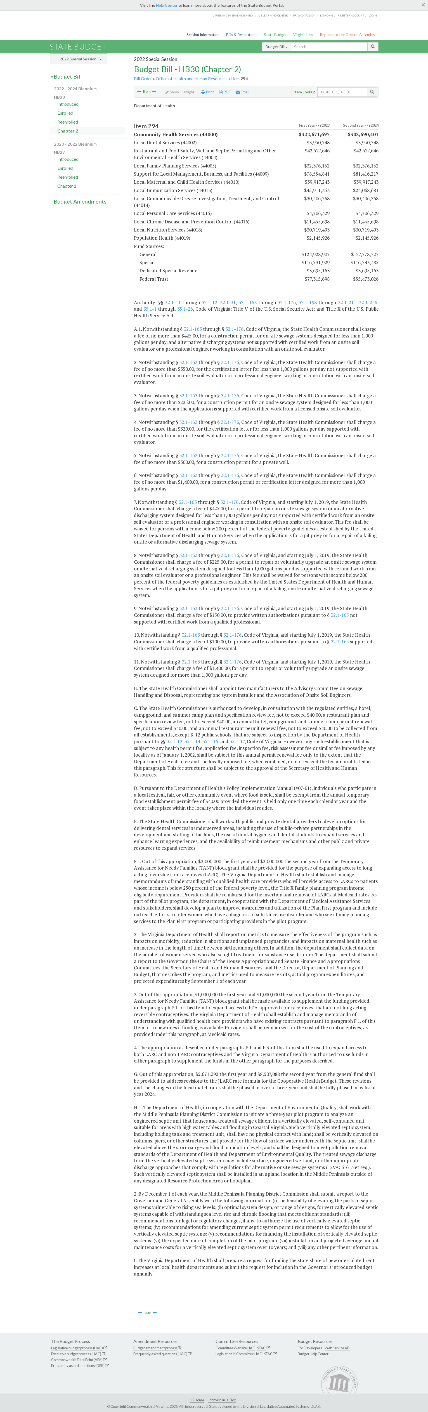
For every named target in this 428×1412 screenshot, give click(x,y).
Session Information (202, 34)
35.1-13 (174, 741)
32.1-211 (347, 302)
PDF (225, 92)
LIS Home (197, 1400)
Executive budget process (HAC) (76, 1354)
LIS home (326, 15)
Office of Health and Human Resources (192, 78)
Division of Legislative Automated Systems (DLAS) (281, 1406)
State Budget (275, 34)
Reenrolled (67, 121)
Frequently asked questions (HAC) (160, 1354)
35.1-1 (150, 309)
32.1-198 (308, 302)
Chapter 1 (66, 185)
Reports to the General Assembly (347, 34)
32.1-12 (209, 302)
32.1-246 (368, 302)
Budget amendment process (155, 1348)
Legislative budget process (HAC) (77, 1348)
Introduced (68, 104)
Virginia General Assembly (232, 15)
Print (207, 92)
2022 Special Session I (81, 58)
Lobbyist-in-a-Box (222, 1400)
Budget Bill (277, 46)
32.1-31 (228, 302)
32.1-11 (173, 302)
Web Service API (337, 1348)
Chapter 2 (67, 130)
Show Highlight (180, 92)
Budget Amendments (80, 201)
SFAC (261, 1348)
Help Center (167, 5)
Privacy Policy (304, 15)
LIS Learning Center (273, 15)
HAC (251, 1348)
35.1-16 (210, 741)
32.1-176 (287, 302)
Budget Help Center (313, 1354)
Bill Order (143, 78)
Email (242, 92)
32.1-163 (247, 302)
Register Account (350, 15)
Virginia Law (303, 34)
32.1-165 (340, 615)
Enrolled (65, 112)
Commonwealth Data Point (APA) (77, 1359)
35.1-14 (192, 741)
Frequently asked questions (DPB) (78, 1365)
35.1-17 (237, 741)
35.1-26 (185, 309)
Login (372, 15)
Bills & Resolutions (241, 34)
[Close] (423, 4)
